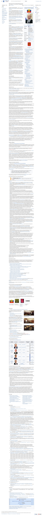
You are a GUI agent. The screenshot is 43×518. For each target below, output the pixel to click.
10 (20, 33)
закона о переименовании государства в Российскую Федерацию (16, 41)
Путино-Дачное (12, 476)
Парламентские (26, 80)
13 (16, 43)
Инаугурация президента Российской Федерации (20, 163)
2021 (31, 80)
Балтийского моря (28, 334)
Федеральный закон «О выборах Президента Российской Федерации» (17, 452)
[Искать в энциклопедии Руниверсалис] (18, 1)
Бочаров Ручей (11, 314)
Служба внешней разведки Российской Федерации (15, 273)
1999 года (22, 369)
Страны (19, 502)
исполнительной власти (11, 94)
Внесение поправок (27, 51)
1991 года (18, 286)
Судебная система (27, 69)
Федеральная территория (27, 78)
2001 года (12, 386)
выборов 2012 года (21, 83)
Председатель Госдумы (28, 67)
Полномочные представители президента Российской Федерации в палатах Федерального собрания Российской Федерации (15, 397)
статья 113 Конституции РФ (29, 117)
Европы (21, 503)
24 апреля (21, 26)
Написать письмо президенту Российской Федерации (15, 494)
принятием (17, 60)
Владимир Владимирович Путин (12, 23)
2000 (32, 349)
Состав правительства (27, 59)
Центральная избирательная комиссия (29, 83)
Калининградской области (18, 334)
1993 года (12, 60)
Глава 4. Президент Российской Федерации (16, 411)
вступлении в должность (12, 168)
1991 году (19, 164)
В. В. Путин (30, 479)
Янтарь (10, 334)
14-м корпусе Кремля (14, 318)
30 (29, 212)
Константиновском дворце (13, 336)
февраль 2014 (28, 52)
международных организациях (13, 227)
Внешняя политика (26, 84)
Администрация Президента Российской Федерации (15, 507)
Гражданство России (27, 85)
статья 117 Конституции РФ (12, 119)
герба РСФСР (27, 287)
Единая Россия (32, 360)
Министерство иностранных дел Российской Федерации (16, 265)
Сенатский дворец (30, 32)
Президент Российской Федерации (15, 506)
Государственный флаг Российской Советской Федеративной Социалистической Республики (19, 289)
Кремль (32, 32)
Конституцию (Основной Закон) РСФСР (18, 34)
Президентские (26, 81)
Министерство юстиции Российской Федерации (15, 270)
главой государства (21, 10)
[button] (28, 300)
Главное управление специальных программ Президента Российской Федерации (18, 278)
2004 (20, 352)
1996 (24, 344)
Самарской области (16, 330)
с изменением (13, 166)
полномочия (10, 181)
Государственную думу (17, 182)
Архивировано (26, 426)
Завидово (16, 325)
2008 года (26, 166)
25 (22, 152)
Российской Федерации (13, 8)
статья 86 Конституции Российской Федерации (17, 98)
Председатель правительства (28, 60)
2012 (29, 81)
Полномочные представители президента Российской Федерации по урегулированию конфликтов (27, 402)
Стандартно (37, 12)
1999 (24, 347)
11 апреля (10, 386)
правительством (15, 386)
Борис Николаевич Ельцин (12, 346)
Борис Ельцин (29, 40)
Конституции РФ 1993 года (27, 164)
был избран (16, 164)
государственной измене (19, 135)
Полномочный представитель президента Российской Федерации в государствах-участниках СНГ (15, 402)
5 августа (25, 291)
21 (14, 149)
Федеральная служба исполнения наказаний (15, 271)
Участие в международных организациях (29, 86)
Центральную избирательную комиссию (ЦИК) (14, 153)
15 (17, 63)
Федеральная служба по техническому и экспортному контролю (17, 269)
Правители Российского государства (14, 395)
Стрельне (17, 336)
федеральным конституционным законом (25, 231)
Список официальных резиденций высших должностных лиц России (19, 309)
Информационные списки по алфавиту (13, 508)
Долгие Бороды (11, 315)
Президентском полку (13, 406)
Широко (37, 13)
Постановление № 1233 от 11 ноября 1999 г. (15, 481)
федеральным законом (21, 218)
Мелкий (37, 7)
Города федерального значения (29, 75)
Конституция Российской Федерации (28, 49)
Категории (10, 506)
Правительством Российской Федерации (21, 184)
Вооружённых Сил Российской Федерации (25, 226)
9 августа (23, 344)
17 (28, 133)
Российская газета (14, 437)
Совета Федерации (27, 174)
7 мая (19, 352)
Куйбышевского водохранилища (13, 331)
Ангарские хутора (12, 332)
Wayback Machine (22, 417)
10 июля (19, 344)
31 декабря (23, 166)
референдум (13, 231)
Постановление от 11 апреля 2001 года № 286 (15, 485)
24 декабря (10, 60)
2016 (30, 80)
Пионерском (13, 334)
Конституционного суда (17, 203)
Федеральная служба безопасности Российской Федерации (16, 274)
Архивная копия (14, 417)
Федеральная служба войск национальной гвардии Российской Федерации (18, 275)
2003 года (10, 151)
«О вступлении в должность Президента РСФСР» (26, 431)
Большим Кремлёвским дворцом (18, 321)
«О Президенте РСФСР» (22, 426)
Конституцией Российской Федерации (17, 19)
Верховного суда (22, 203)
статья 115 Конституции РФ (25, 112)
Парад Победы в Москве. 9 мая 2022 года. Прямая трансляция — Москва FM (18, 408)
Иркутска (17, 332)
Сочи (14, 314)
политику (24, 95)
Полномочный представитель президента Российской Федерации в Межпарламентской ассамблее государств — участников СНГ (27, 396)
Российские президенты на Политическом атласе (15, 493)
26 (15, 154)
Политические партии (27, 82)
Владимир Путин (32, 369)
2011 (29, 80)
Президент (10, 10)
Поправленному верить (13, 447)
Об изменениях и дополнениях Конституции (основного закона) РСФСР (27, 430)
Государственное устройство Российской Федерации (25, 506)
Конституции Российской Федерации (20, 180)
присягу (30, 168)
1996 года (27, 291)
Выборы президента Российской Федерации (19, 143)
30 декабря (20, 462)
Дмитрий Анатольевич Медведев (11, 356)
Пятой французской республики (18, 95)
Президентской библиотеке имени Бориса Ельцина (15, 337)
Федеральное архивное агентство (13, 277)
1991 (20, 344)
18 (24, 137)
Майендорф (12, 326)
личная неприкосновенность (14, 131)
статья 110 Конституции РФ (14, 99)
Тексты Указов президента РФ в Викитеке (15, 471)
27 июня (16, 286)
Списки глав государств (23, 507)
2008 (26, 52)
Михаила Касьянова (19, 386)
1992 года (15, 43)
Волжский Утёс (11, 330)
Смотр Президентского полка (13, 409)
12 (17, 39)
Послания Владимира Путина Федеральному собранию (16, 469)
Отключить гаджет (37, 21)
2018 (30, 81)
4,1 (11, 411)
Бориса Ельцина (19, 371)
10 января (32, 150)
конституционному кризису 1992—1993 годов (18, 57)
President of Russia (12, 497)
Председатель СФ (28, 64)
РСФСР (15, 26)
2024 (31, 81)
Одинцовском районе (16, 326)
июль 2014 (32, 52)
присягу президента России (13, 480)
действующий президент (21, 364)
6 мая (11, 473)
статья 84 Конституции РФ (15, 125)
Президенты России (12, 495)
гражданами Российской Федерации (23, 159)
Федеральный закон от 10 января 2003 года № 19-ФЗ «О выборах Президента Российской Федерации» (21, 450)
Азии (20, 502)
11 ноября (20, 369)
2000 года (13, 473)
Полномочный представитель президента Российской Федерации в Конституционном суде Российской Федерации (15, 399)
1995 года (12, 367)
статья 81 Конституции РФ (24, 160)
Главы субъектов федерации (28, 77)
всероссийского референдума (20, 27)
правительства (28, 369)
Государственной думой (11, 135)
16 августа (10, 367)
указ (17, 61)
